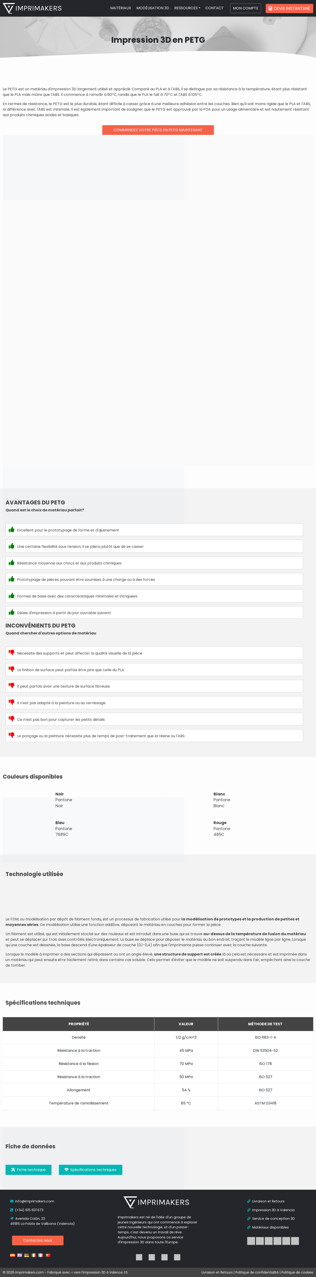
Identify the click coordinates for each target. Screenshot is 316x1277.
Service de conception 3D (271, 1218)
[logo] (32, 8)
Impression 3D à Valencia (271, 1210)
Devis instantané (289, 8)
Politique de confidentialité (257, 1272)
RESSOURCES (186, 8)
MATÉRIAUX (120, 8)
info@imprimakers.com (32, 1201)
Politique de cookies (297, 1272)
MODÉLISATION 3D (152, 8)
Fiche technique (28, 1169)
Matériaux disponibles (268, 1227)
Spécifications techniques (91, 1169)
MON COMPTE (245, 8)
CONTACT (214, 8)
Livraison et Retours (266, 1201)
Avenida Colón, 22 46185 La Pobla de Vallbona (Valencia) (42, 1221)
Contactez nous (37, 1240)
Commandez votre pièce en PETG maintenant (158, 130)
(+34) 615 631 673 (26, 1210)
